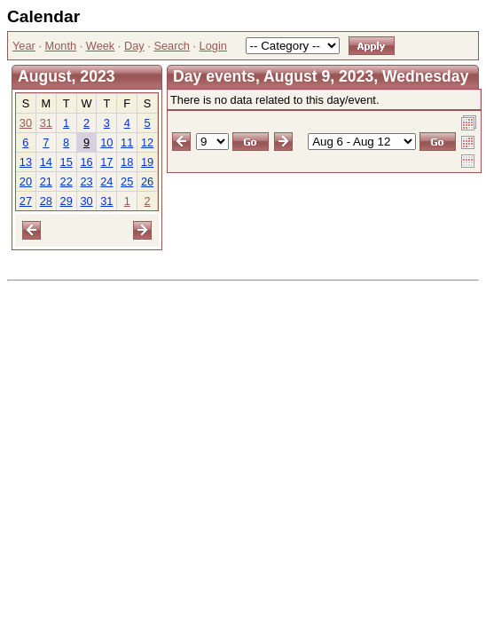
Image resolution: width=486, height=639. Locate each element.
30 (26, 123)
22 (66, 181)
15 (66, 162)
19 (147, 162)
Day (134, 45)
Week (100, 45)
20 (26, 181)
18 (127, 162)
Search (171, 45)
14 (46, 162)
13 (26, 162)
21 (46, 181)
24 (106, 181)
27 (26, 201)
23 (86, 181)
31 (46, 123)
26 (147, 181)
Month (61, 45)
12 (147, 142)
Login (213, 45)
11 (127, 142)
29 (66, 201)
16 (86, 162)
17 (106, 162)
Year (23, 45)
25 (127, 181)
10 (106, 142)
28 (46, 201)
